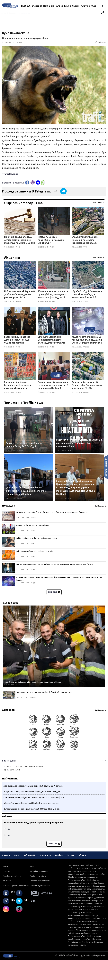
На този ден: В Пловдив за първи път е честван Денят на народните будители (52, 512)
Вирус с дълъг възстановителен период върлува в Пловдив (25, 445)
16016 (52, 302)
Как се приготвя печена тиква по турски (34, 551)
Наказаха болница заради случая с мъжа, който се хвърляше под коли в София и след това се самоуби (19, 240)
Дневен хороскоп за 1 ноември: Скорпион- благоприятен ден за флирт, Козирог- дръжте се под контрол (59, 579)
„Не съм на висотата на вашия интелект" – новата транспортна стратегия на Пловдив (26, 491)
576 (51, 247)
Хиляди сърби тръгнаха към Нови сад (33, 525)
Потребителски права (40, 880)
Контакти (7, 880)
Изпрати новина (106, 467)
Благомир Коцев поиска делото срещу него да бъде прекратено (17, 340)
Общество (30, 855)
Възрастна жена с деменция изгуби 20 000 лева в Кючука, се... (32, 809)
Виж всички (97, 203)
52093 (20, 451)
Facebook (27, 182)
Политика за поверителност (16, 885)
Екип (32, 866)
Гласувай (54, 843)
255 (33, 544)
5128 (51, 347)
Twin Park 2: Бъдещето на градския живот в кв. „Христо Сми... (44, 692)
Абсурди (82, 855)
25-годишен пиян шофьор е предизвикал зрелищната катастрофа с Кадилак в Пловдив (53, 294)
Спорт (75, 5)
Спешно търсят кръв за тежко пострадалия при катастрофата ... (35, 797)
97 (33, 531)
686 (18, 347)
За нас (5, 866)
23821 (33, 698)
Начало (6, 855)
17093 (52, 392)
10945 (86, 392)
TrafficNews (101, 42)
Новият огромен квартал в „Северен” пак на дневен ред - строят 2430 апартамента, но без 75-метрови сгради (19, 294)
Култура (85, 5)
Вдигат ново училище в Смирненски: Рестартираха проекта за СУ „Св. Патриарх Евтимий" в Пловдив (87, 385)
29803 (20, 498)
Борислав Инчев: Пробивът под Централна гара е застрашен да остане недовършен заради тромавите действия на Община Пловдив (75, 487)
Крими (67, 5)
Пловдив (26, 5)
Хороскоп (8, 710)
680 (33, 583)
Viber (32, 182)
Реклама (6, 871)
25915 (86, 347)
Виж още (54, 592)
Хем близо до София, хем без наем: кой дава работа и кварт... (34, 682)
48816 (18, 685)
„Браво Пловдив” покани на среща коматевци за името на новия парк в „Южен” (87, 294)
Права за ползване (38, 876)
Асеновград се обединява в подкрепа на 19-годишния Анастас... (33, 786)
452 (18, 247)
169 (33, 518)
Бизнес (59, 5)
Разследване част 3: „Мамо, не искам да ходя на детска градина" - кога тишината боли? (79, 443)
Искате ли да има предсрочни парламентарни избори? (33, 822)
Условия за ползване (12, 876)
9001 (70, 451)
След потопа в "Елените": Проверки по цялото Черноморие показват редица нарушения (86, 240)
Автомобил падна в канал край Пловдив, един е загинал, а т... (32, 803)
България (37, 5)
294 (33, 570)
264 (33, 557)
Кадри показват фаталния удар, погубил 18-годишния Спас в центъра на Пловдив (87, 340)
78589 (70, 498)
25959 (18, 302)
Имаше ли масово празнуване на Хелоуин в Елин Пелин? (51, 240)
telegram (38, 182)
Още (93, 5)
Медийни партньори (39, 871)
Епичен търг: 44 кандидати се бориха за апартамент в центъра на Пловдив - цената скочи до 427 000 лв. (53, 385)
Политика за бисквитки (40, 885)
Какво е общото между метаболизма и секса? (37, 538)
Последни (8, 506)
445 (85, 247)
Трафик (59, 855)
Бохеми (71, 855)
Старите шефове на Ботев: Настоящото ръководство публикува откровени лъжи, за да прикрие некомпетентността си (51, 340)
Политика (48, 5)
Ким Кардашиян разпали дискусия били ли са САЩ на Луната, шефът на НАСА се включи (54, 564)
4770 (85, 302)
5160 (18, 392)
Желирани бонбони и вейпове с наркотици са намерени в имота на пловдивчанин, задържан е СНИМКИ (19, 385)
